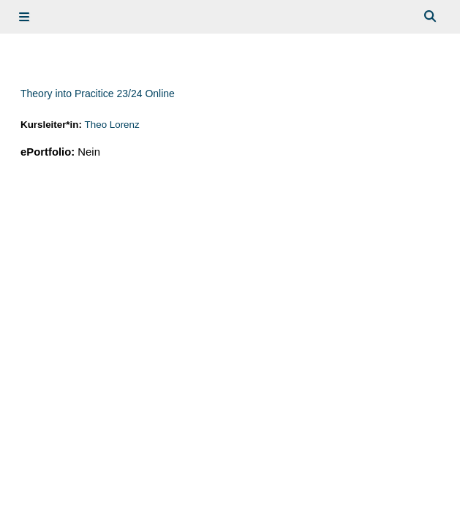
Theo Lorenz (112, 124)
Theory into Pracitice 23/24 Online (97, 93)
